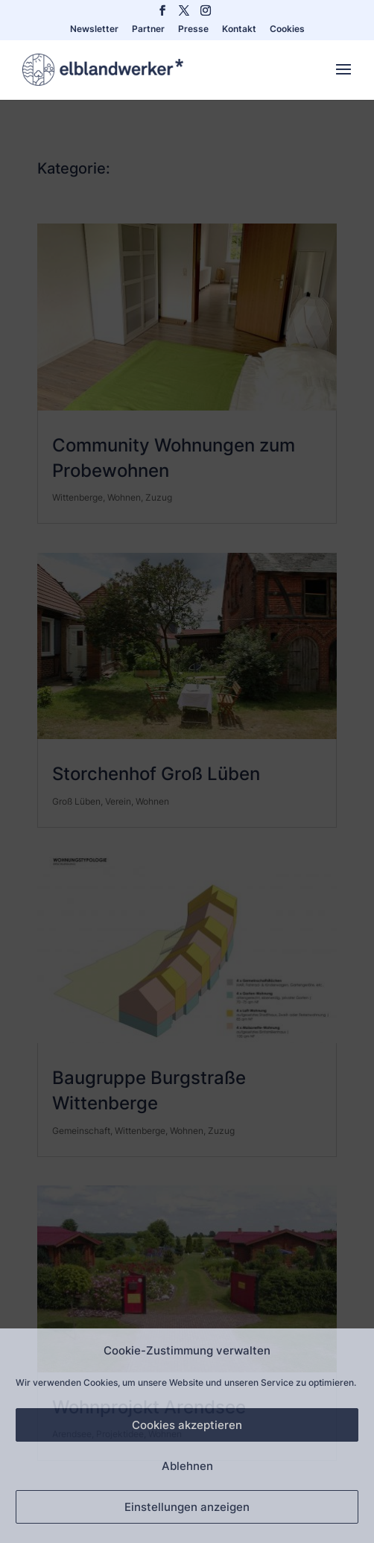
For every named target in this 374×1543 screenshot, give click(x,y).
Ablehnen (187, 1466)
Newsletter (94, 29)
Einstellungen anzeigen (187, 1507)
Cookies (287, 29)
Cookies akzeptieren (187, 1425)
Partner (148, 29)
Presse (193, 29)
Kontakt (239, 29)
